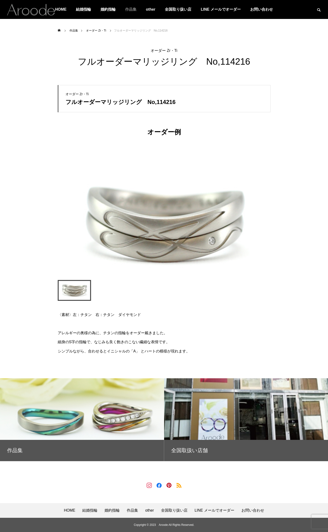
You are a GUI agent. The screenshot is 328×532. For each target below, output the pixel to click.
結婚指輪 (83, 9)
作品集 (130, 9)
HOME (69, 510)
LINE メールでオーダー (221, 9)
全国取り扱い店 (178, 9)
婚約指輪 (108, 9)
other (150, 9)
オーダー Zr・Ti (164, 51)
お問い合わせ (261, 9)
